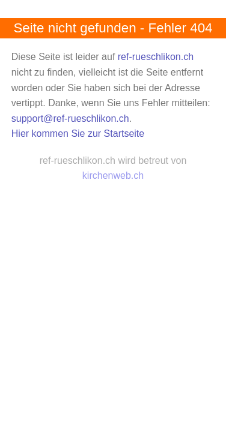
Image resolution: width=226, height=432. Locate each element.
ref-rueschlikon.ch (156, 57)
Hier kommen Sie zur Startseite (77, 133)
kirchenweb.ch (113, 175)
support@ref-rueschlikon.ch (70, 118)
